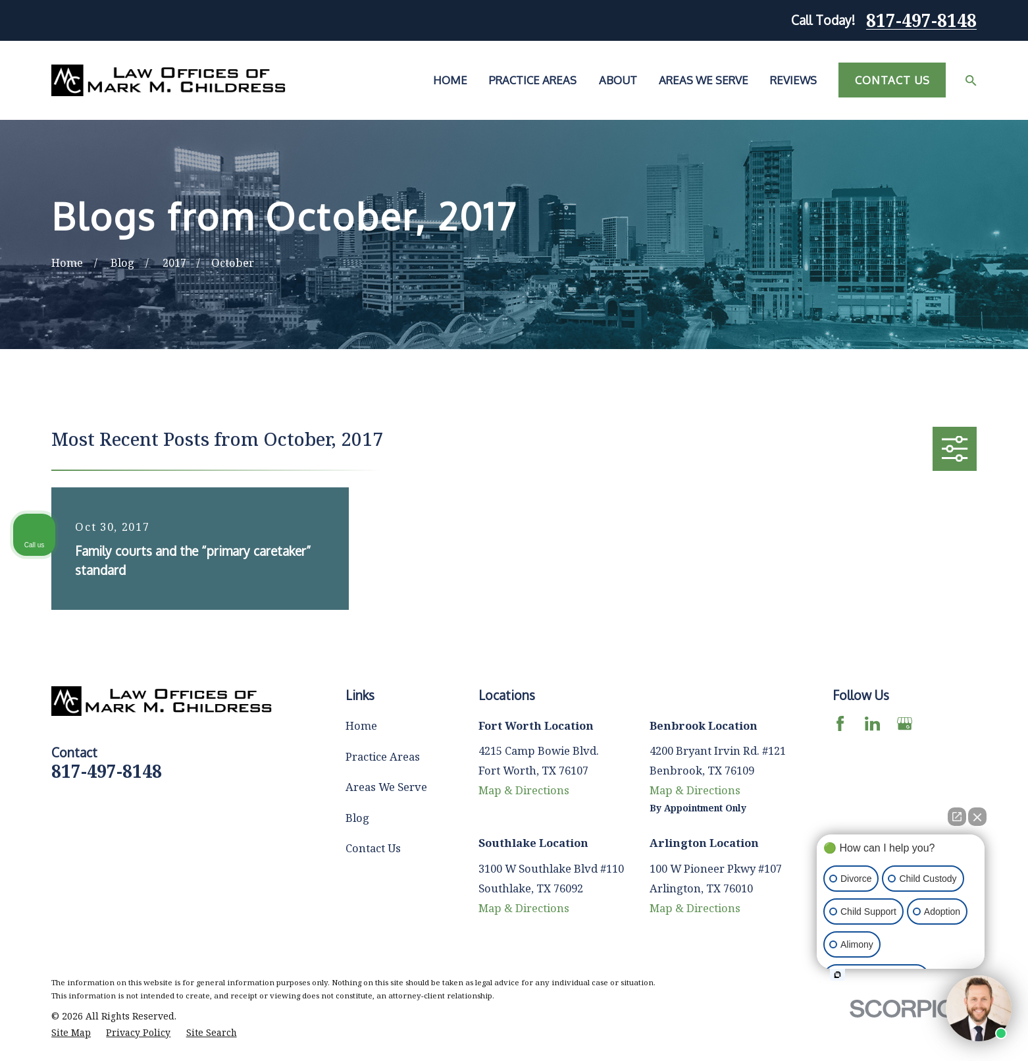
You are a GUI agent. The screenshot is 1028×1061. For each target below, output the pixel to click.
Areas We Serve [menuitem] (703, 80)
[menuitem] (71, 1033)
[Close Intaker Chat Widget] (977, 816)
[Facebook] (840, 723)
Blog (357, 817)
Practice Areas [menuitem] (533, 80)
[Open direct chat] (957, 816)
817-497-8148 (921, 21)
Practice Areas (383, 756)
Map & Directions (523, 790)
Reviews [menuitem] (793, 80)
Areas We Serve (386, 786)
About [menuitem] (618, 80)
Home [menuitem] (450, 80)
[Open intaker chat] (837, 975)
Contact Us (892, 80)
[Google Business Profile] (904, 723)
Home (361, 725)
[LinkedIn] (872, 723)
